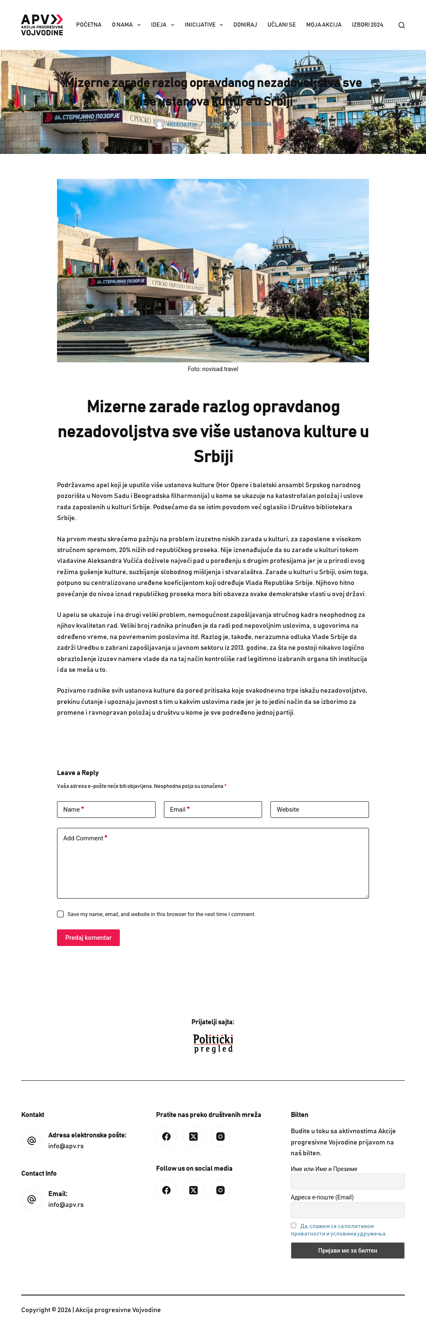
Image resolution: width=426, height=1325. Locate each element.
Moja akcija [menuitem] (324, 25)
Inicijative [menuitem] (206, 25)
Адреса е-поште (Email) (322, 1197)
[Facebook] (166, 1136)
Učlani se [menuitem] (281, 25)
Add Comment (85, 838)
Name (73, 810)
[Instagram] (220, 1136)
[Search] (402, 25)
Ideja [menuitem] (164, 25)
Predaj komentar (88, 937)
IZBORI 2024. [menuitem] (368, 25)
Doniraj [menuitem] (245, 25)
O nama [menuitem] (128, 25)
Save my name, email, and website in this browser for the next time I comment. (161, 914)
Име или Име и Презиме (324, 1169)
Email (179, 810)
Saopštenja (257, 124)
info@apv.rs (66, 1146)
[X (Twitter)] (193, 1136)
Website (288, 809)
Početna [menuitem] (89, 25)
